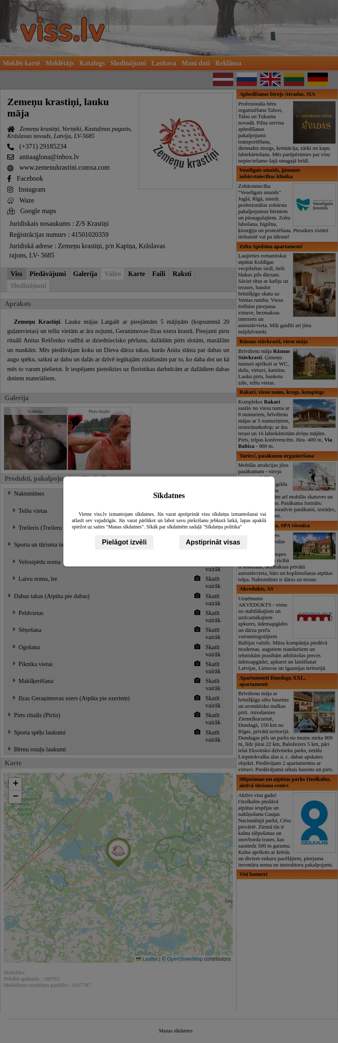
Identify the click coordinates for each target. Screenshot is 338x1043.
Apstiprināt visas (213, 542)
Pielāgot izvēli (124, 542)
